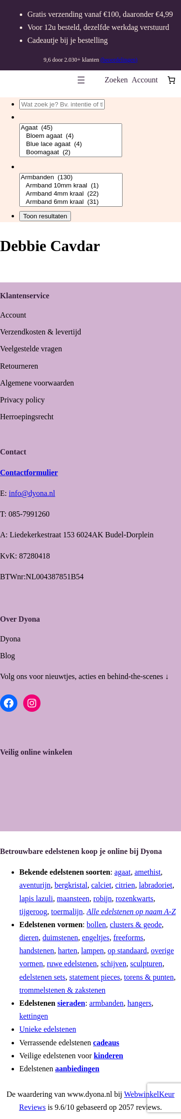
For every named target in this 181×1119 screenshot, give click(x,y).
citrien (125, 885)
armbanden (106, 1003)
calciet (101, 885)
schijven (113, 963)
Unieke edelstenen (47, 1029)
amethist (148, 872)
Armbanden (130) (71, 177)
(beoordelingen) (119, 59)
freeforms (128, 937)
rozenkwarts (134, 898)
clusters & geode (136, 924)
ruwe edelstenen (72, 963)
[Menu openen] (81, 80)
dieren (29, 937)
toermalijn (67, 911)
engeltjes (96, 937)
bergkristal (71, 885)
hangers (139, 1003)
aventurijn (35, 885)
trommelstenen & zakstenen (62, 990)
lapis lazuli (36, 898)
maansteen (73, 898)
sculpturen (146, 963)
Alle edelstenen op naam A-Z (131, 911)
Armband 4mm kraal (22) (71, 194)
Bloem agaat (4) (71, 136)
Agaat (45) (71, 128)
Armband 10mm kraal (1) (71, 186)
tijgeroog (33, 911)
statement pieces (95, 977)
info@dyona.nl (32, 493)
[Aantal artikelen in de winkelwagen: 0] (171, 80)
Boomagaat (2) (71, 152)
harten (67, 950)
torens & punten (149, 977)
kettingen (33, 1016)
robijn (102, 898)
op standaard (127, 950)
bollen (96, 924)
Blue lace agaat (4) (71, 144)
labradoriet (155, 885)
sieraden (71, 1003)
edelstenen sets (42, 977)
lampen (92, 950)
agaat (122, 872)
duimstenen (60, 937)
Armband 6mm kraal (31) (71, 202)
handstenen (36, 950)
